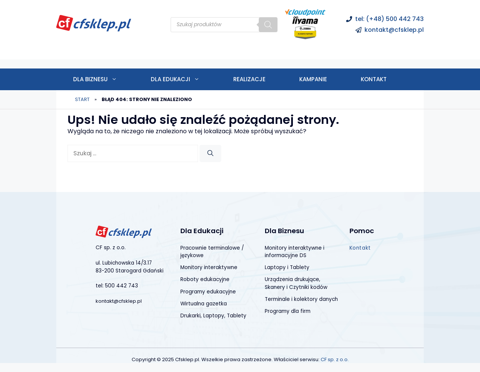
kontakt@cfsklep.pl (394, 29)
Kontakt (374, 79)
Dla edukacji (183, 79)
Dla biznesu (103, 79)
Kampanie (313, 79)
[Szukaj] (268, 24)
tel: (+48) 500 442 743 (389, 19)
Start (82, 99)
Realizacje (249, 79)
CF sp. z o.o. (335, 359)
